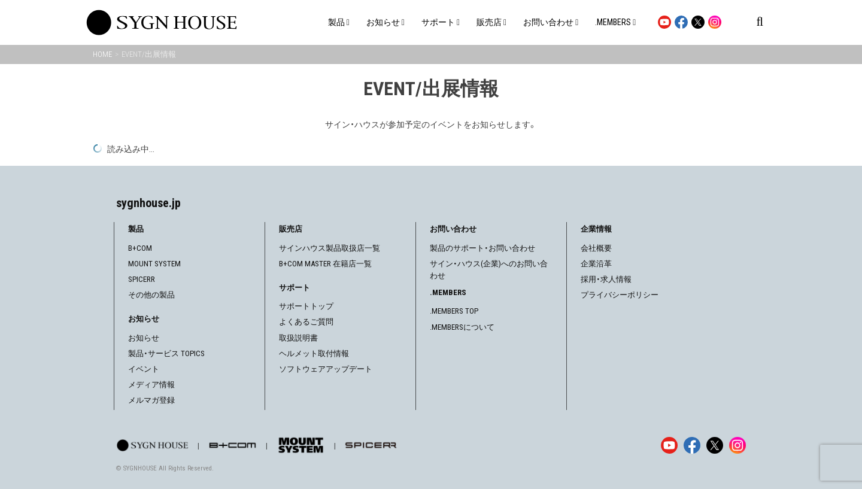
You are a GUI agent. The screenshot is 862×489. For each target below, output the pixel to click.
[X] (714, 445)
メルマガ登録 (151, 400)
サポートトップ (306, 306)
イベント (143, 369)
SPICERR (141, 279)
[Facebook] (692, 445)
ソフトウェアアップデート (325, 369)
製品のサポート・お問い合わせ (482, 248)
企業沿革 (596, 263)
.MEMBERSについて (462, 327)
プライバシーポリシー (619, 294)
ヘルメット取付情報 (314, 353)
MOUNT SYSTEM (154, 263)
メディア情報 (151, 384)
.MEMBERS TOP (454, 310)
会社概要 (596, 248)
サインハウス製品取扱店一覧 (329, 248)
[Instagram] (737, 445)
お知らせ (143, 337)
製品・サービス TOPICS (166, 353)
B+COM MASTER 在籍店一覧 (325, 263)
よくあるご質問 (306, 321)
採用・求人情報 (606, 279)
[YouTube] (669, 445)
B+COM (140, 248)
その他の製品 (151, 294)
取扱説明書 (298, 337)
